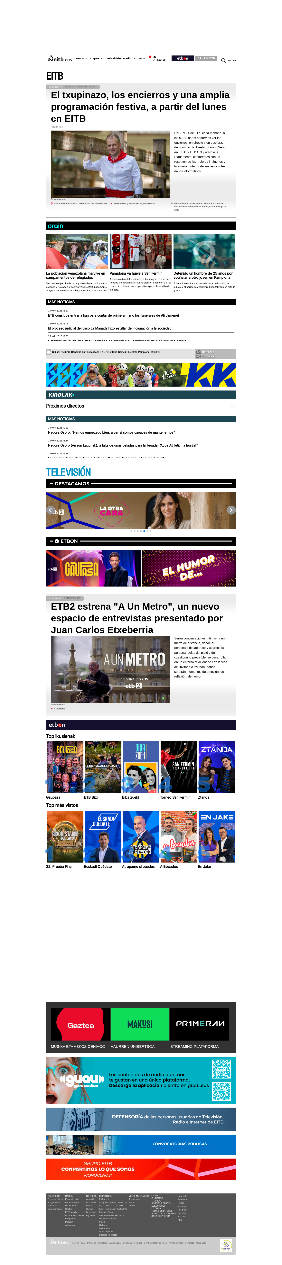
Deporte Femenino (108, 1218)
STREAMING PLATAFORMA (194, 1046)
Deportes (97, 58)
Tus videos (205, 356)
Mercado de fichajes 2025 (111, 1215)
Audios (132, 1205)
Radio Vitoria (71, 1205)
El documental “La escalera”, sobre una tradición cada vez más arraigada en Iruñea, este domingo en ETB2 (200, 206)
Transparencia (176, 1243)
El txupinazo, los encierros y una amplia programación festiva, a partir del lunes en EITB (140, 107)
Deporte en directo (108, 1235)
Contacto (189, 1243)
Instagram (182, 1206)
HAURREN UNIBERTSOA (133, 1046)
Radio (127, 58)
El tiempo (157, 1198)
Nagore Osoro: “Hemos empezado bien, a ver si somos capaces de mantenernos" (111, 432)
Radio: (69, 1196)
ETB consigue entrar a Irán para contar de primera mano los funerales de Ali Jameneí (113, 315)
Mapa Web (201, 1243)
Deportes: (105, 1196)
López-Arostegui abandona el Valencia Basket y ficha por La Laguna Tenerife (107, 458)
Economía (91, 1202)
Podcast (69, 1222)
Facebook (182, 1199)
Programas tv (54, 1202)
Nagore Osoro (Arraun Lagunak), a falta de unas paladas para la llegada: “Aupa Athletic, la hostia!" (123, 445)
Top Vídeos (134, 1199)
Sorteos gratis (161, 1203)
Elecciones (158, 1206)
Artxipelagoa (71, 1225)
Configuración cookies (155, 1243)
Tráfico (156, 1201)
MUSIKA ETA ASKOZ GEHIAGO (78, 1046)
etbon (69, 541)
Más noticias (61, 302)
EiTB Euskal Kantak (74, 1215)
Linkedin (182, 1213)
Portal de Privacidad (97, 1243)
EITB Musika (71, 1212)
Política (89, 1205)
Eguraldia (90, 1215)
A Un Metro (59, 708)
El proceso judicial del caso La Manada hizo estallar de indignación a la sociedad (109, 328)
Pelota (102, 1222)
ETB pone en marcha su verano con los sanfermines (80, 203)
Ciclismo (103, 1225)
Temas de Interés (162, 1211)
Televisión (113, 58)
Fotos (131, 1202)
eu (229, 60)
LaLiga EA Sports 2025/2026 (113, 1202)
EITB (54, 76)
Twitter (181, 1203)
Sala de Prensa (160, 1216)
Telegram (182, 1210)
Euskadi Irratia (72, 1199)
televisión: (54, 1196)
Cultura (89, 1209)
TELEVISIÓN (68, 473)
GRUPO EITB (206, 58)
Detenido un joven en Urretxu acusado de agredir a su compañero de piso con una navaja (117, 341)
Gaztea (68, 1209)
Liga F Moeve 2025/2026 (111, 1205)
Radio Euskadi (72, 1202)
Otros (138, 58)
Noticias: (91, 1196)
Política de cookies (132, 1243)
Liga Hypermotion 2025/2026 (113, 1209)
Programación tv (55, 1199)
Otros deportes (106, 1231)
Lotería (156, 1208)
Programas (70, 1218)
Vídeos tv (52, 1205)
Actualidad (91, 1199)
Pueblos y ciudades (163, 1213)
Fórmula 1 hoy (106, 1212)
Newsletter (183, 1196)
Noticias (82, 58)
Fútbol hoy (104, 1199)
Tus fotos (205, 352)
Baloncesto (104, 1228)
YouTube (182, 1216)
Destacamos (72, 484)
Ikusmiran (91, 1212)
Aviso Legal (115, 1243)
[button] (131, 531)
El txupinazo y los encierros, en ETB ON (134, 203)
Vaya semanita (55, 1209)
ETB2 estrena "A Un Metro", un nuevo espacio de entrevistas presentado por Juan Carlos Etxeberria (137, 618)
